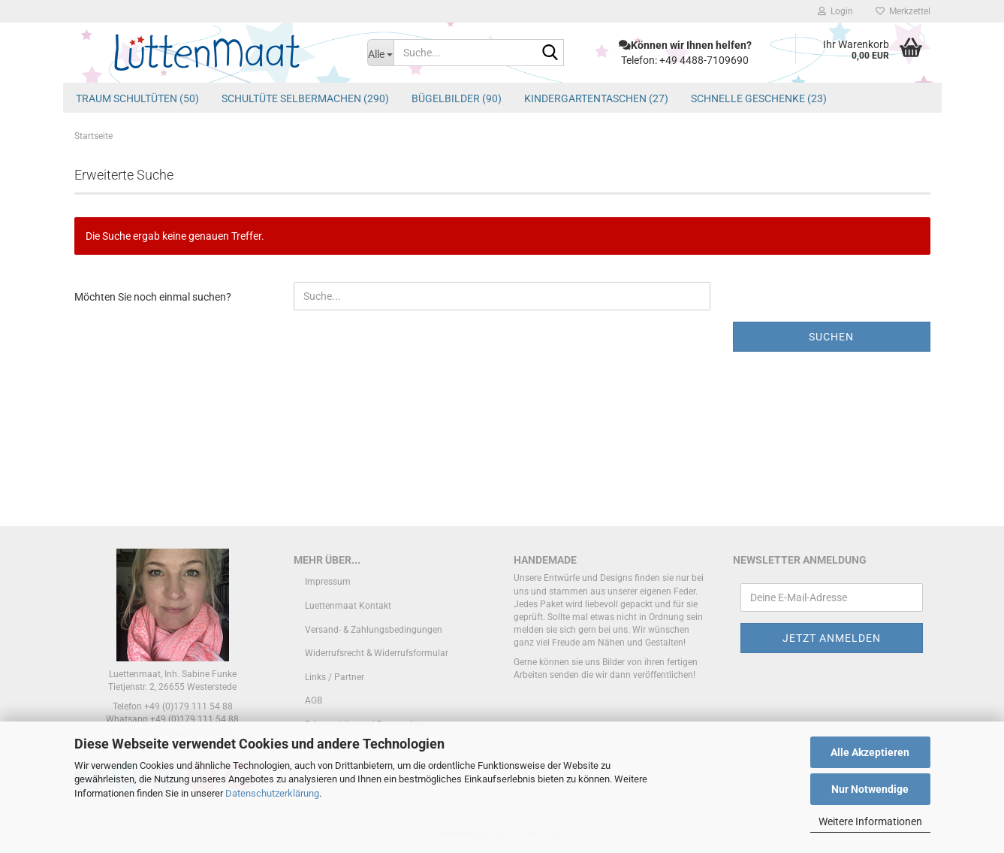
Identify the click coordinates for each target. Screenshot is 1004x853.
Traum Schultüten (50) (137, 98)
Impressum (328, 581)
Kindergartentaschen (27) (596, 98)
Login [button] (835, 11)
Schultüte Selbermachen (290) (305, 98)
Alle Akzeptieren (870, 752)
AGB (313, 700)
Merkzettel (903, 11)
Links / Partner (334, 677)
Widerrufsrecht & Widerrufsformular (376, 653)
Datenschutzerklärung (272, 793)
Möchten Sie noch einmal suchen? (152, 297)
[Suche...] (380, 52)
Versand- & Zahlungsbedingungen (373, 630)
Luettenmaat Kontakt (348, 605)
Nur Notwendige (870, 789)
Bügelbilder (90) (457, 98)
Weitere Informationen (870, 821)
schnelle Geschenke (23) (759, 98)
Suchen (831, 337)
